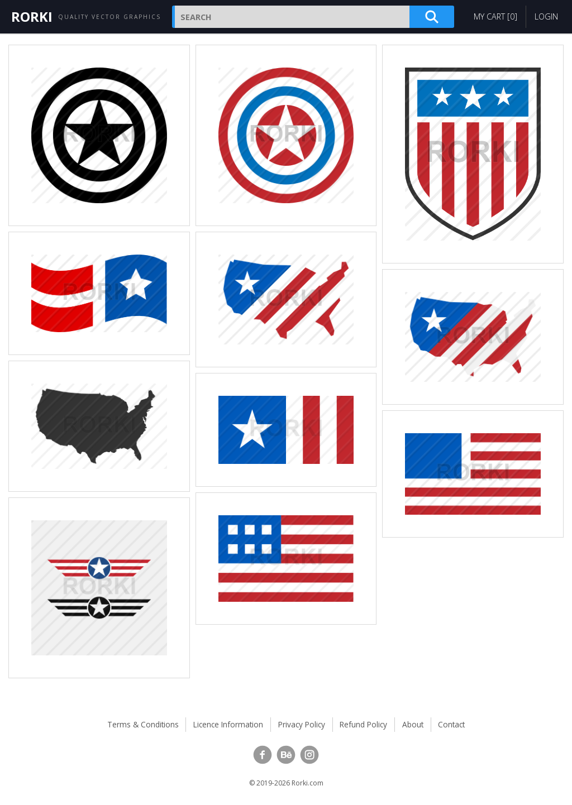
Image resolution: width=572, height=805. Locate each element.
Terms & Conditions (143, 724)
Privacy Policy (301, 724)
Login (546, 16)
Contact (451, 724)
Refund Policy (363, 724)
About (412, 724)
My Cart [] (495, 16)
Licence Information (228, 724)
